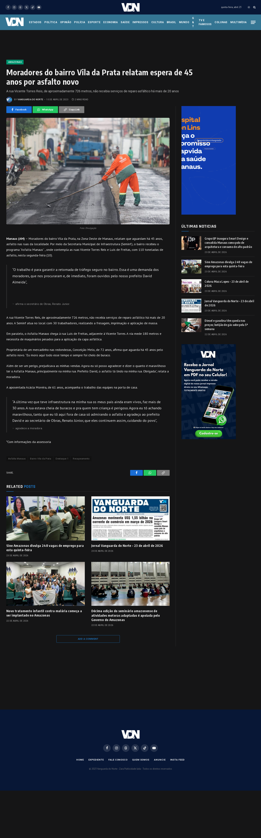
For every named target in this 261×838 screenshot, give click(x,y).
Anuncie (159, 759)
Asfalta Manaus (17, 458)
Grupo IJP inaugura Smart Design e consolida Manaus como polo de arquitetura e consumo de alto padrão (228, 243)
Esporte (94, 22)
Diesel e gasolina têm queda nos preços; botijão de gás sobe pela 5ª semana (226, 325)
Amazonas (15, 62)
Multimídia (238, 22)
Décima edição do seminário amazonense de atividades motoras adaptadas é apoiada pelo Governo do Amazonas (125, 615)
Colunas (221, 22)
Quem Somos (140, 759)
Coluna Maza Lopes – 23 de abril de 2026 (226, 284)
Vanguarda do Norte (30, 99)
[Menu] (253, 22)
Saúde (125, 22)
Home (80, 759)
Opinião (65, 22)
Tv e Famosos (205, 22)
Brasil (171, 22)
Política (50, 22)
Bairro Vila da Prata (40, 458)
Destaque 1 (62, 458)
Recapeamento (81, 458)
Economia (110, 22)
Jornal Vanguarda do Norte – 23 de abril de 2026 (127, 545)
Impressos (140, 22)
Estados (35, 22)
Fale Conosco (118, 759)
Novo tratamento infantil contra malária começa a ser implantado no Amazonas (44, 613)
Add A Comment (88, 639)
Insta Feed (177, 759)
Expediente (96, 759)
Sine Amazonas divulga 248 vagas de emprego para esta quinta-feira (45, 547)
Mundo (184, 22)
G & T (193, 22)
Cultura (157, 22)
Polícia (79, 22)
